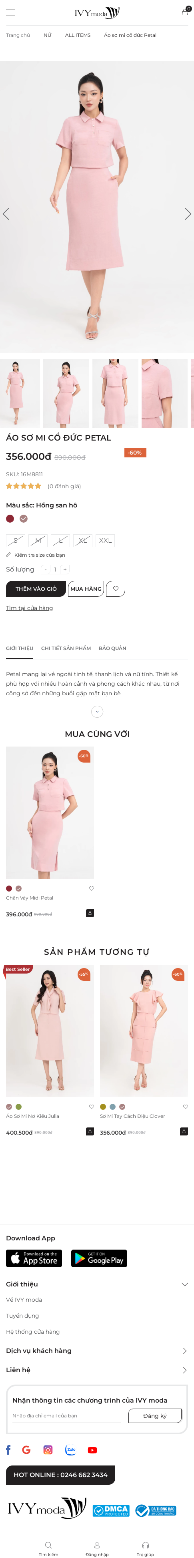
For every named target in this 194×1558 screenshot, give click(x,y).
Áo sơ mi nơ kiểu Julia (32, 1116)
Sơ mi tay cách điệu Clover (132, 1116)
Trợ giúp (145, 1554)
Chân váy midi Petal (29, 898)
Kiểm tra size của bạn (35, 555)
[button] (6, 214)
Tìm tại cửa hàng (29, 608)
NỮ (48, 35)
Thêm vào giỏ (36, 589)
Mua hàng (86, 589)
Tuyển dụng (22, 1315)
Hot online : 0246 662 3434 (61, 1475)
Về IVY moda (24, 1299)
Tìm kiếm (48, 1554)
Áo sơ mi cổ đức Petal (130, 35)
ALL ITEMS (77, 35)
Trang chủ (18, 35)
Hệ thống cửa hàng (33, 1331)
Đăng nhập (97, 1554)
